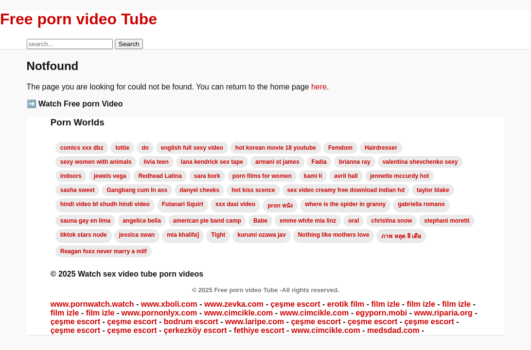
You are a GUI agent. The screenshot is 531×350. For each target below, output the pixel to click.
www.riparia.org (443, 313)
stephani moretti (446, 220)
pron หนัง (280, 205)
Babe (260, 220)
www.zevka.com (234, 304)
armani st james (277, 161)
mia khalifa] (183, 234)
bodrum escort (191, 321)
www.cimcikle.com (238, 313)
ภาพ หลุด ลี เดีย (401, 236)
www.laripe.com (254, 321)
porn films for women (262, 176)
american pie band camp (207, 220)
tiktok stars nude (83, 234)
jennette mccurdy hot (399, 176)
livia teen (155, 161)
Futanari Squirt (182, 204)
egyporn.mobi (381, 313)
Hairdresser (381, 147)
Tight (218, 234)
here (319, 87)
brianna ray (355, 161)
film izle (385, 304)
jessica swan (137, 234)
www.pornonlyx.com (159, 313)
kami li (313, 176)
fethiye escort (259, 330)
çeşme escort (295, 304)
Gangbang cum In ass (136, 190)
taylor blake (433, 190)
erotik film (345, 304)
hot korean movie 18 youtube (275, 147)
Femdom (340, 147)
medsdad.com (393, 330)
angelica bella (142, 220)
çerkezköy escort (195, 330)
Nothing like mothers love (334, 234)
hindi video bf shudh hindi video (105, 204)
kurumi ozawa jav (261, 234)
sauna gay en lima (85, 220)
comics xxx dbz (82, 147)
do (145, 147)
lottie (122, 147)
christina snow (391, 220)
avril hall (346, 176)
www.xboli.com (169, 304)
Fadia (319, 161)
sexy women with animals (96, 161)
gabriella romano (421, 204)
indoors (71, 176)
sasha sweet (77, 190)
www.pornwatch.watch (92, 304)
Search (129, 44)
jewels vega (110, 176)
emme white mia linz (308, 220)
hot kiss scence (253, 190)
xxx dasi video (235, 204)
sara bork (207, 176)
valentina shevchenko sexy (420, 161)
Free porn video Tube (78, 19)
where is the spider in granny (345, 204)
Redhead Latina (159, 176)
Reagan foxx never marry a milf (103, 251)
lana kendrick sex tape (212, 161)
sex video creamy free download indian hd (346, 190)
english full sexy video (192, 147)
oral (353, 220)
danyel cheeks (199, 190)
